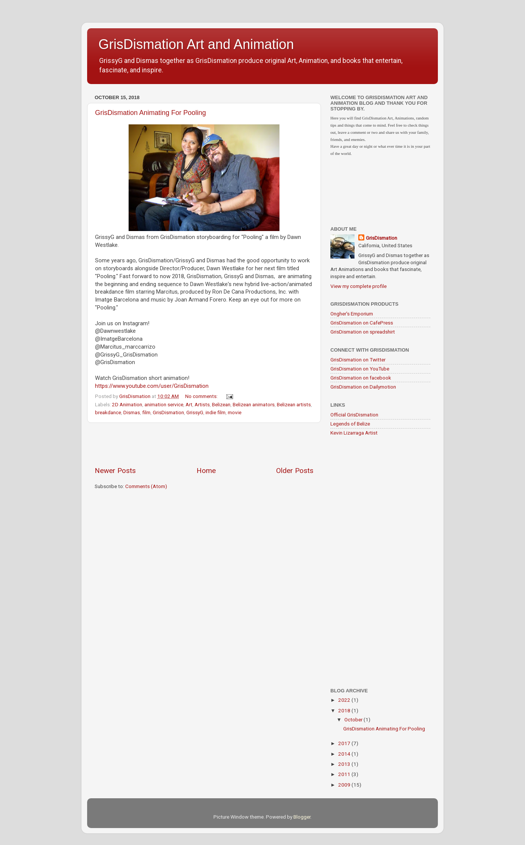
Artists (202, 404)
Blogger (301, 817)
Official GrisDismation (354, 415)
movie (234, 412)
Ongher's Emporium (351, 314)
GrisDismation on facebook (360, 378)
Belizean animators (254, 404)
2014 (345, 754)
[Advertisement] (204, 444)
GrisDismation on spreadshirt (362, 332)
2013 (345, 764)
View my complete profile (358, 286)
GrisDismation (168, 412)
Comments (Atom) (146, 486)
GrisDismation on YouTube (359, 369)
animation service (163, 404)
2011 (345, 774)
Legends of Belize (350, 424)
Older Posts (294, 470)
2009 (345, 785)
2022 (345, 700)
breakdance (108, 412)
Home (206, 470)
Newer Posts (115, 470)
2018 (345, 710)
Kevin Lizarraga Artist (354, 433)
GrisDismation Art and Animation (196, 44)
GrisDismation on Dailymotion (363, 387)
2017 (345, 743)
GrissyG (194, 412)
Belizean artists (294, 404)
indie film (216, 412)
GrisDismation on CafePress (361, 323)
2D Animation (127, 404)
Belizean (221, 404)
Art (189, 404)
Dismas (131, 412)
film (146, 412)
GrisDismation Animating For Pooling (150, 112)
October (354, 719)
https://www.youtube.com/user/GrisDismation (152, 386)
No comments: (202, 396)
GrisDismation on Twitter (357, 360)
